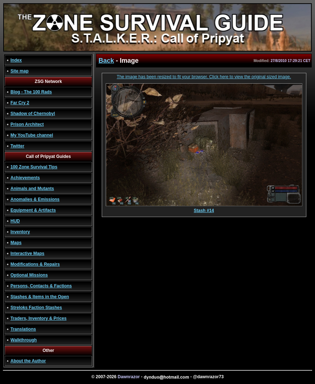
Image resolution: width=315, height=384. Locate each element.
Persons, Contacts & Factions (41, 285)
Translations (23, 329)
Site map (19, 71)
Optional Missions (29, 275)
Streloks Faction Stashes (36, 307)
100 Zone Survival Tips (33, 166)
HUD (15, 221)
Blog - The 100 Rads (31, 91)
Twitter (17, 146)
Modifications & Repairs (35, 264)
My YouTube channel (31, 135)
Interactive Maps (27, 253)
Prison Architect (27, 124)
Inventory (20, 231)
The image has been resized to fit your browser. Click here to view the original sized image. (204, 76)
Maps (16, 242)
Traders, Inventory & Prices (38, 318)
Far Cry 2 (19, 102)
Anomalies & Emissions (35, 199)
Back (106, 60)
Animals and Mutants (32, 188)
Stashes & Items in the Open (39, 296)
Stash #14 (204, 208)
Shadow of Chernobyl (32, 113)
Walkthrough (23, 340)
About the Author (28, 360)
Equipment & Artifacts (33, 210)
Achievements (25, 177)
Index (16, 60)
